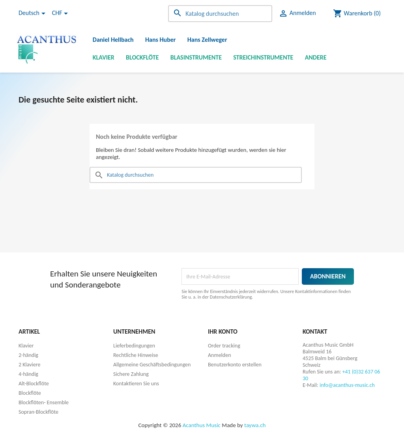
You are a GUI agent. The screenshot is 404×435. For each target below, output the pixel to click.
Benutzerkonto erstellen (235, 364)
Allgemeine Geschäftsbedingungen (152, 364)
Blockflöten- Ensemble (44, 402)
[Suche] (220, 13)
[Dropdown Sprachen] (33, 13)
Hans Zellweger (207, 39)
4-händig (28, 374)
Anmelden (219, 355)
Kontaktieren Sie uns (136, 383)
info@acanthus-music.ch (347, 385)
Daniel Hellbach (113, 39)
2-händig (28, 355)
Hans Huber (160, 39)
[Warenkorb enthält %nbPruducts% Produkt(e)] (356, 13)
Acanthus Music (202, 425)
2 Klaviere (29, 364)
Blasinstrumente (196, 57)
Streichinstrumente (263, 57)
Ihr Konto (223, 331)
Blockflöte (142, 57)
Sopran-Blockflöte (38, 412)
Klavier (103, 57)
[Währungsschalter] (61, 13)
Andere (316, 57)
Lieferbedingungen (134, 345)
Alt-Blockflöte (34, 383)
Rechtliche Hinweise (135, 355)
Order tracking (224, 345)
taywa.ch (255, 425)
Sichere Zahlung (131, 374)
